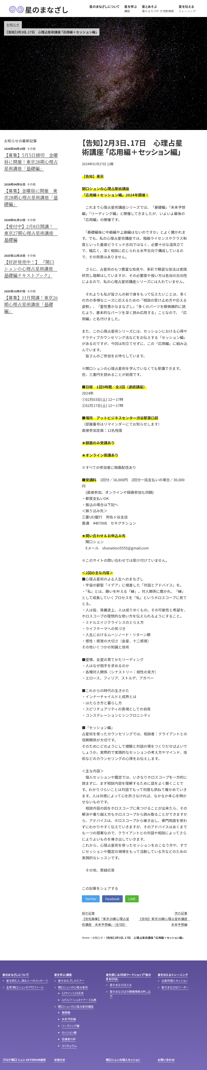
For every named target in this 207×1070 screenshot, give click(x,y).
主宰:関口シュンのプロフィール (25, 987)
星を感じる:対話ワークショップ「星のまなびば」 (128, 977)
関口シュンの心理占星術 (73, 987)
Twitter (90, 898)
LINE (131, 898)
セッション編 (69, 1032)
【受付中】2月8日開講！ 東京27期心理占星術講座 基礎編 (31, 233)
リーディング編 (70, 1026)
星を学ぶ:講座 (63, 975)
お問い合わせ (166, 1060)
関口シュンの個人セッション (123, 1060)
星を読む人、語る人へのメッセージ (27, 980)
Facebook (112, 898)
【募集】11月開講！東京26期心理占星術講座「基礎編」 (31, 304)
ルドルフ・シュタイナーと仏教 (79, 1000)
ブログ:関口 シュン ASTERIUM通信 (24, 1060)
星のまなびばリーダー (175, 987)
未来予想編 (69, 1019)
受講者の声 (69, 1039)
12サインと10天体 (73, 993)
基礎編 (66, 1012)
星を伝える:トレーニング (173, 975)
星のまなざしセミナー (71, 980)
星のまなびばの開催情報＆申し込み (130, 993)
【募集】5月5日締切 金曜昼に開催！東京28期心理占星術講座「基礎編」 (31, 161)
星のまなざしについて (15, 975)
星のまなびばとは (121, 985)
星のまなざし (39, 9)
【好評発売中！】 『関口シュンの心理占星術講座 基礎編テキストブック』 (30, 268)
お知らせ (12, 24)
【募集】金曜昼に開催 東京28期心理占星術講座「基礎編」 (31, 197)
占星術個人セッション (175, 980)
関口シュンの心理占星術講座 (76, 1006)
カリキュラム (69, 1046)
